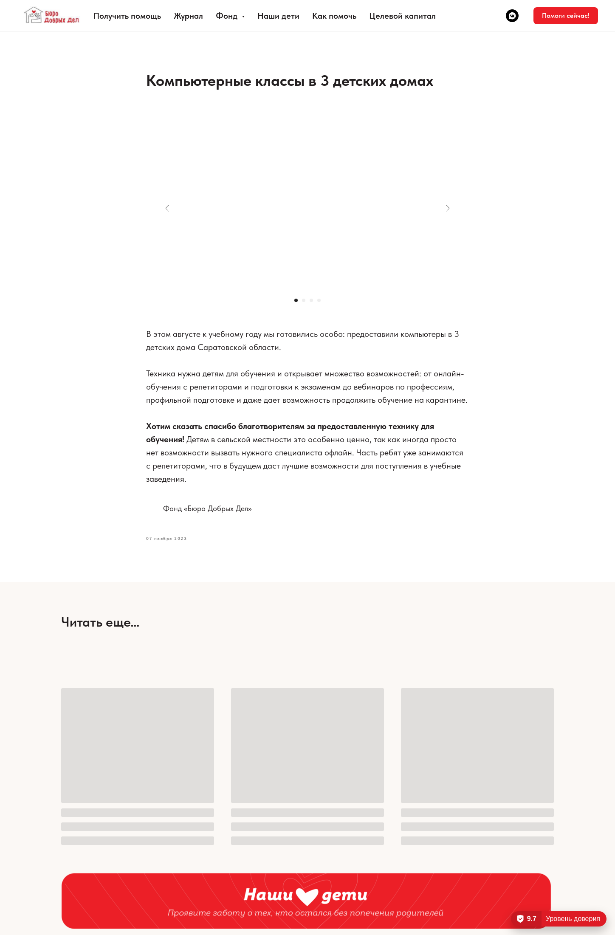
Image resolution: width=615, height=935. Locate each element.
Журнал (188, 16)
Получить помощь (127, 16)
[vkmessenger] (512, 15)
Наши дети (278, 16)
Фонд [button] (228, 16)
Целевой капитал (402, 16)
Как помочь (334, 16)
